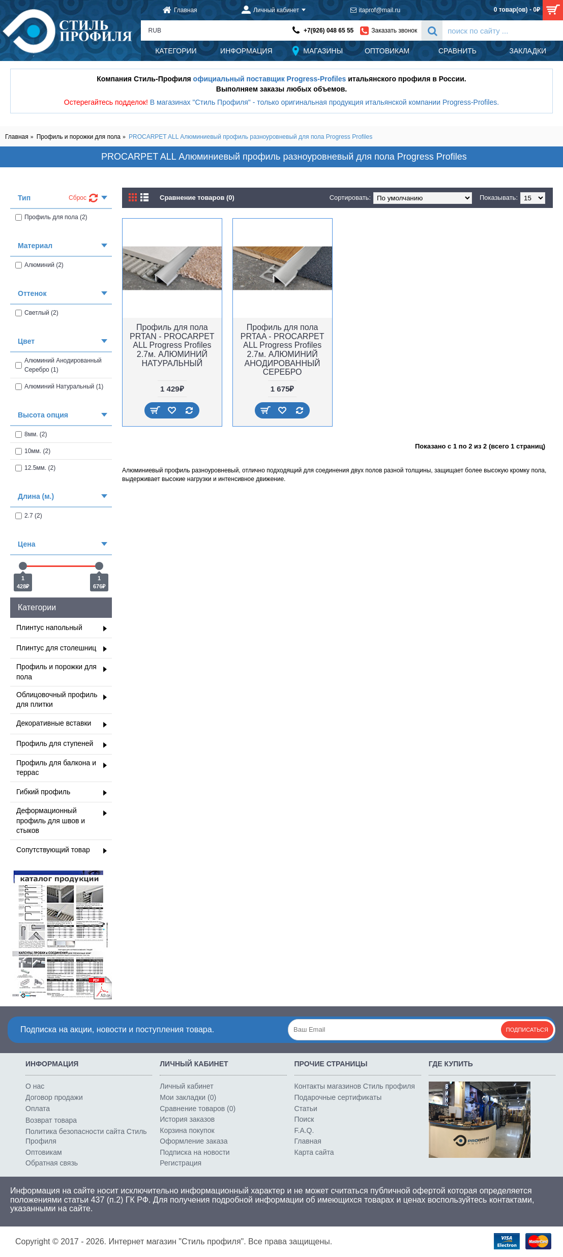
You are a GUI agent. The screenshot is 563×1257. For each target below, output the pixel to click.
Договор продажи (54, 1097)
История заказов (187, 1119)
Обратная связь (51, 1163)
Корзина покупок (187, 1130)
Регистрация (180, 1163)
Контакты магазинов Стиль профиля (354, 1086)
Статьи (305, 1108)
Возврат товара (51, 1120)
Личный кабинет (186, 1086)
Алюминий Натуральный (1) (59, 386)
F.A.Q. (304, 1130)
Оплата (37, 1108)
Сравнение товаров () (197, 1108)
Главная (16, 136)
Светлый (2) (36, 312)
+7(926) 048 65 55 (328, 30)
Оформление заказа (193, 1141)
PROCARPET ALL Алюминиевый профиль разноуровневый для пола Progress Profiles (250, 136)
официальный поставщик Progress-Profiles (269, 79)
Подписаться (527, 1030)
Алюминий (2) (39, 264)
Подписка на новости (194, 1152)
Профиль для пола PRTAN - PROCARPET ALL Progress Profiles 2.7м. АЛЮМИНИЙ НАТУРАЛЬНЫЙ (172, 345)
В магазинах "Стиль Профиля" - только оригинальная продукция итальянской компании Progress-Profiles (323, 102)
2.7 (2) (28, 515)
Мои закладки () (188, 1097)
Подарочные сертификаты (338, 1097)
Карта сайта (314, 1152)
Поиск (304, 1119)
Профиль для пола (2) (51, 217)
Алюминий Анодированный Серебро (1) (58, 365)
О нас (34, 1086)
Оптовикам (43, 1152)
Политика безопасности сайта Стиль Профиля (86, 1136)
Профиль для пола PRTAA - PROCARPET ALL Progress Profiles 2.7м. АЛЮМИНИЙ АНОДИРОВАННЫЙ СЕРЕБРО (282, 349)
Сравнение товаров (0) (197, 197)
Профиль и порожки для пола (79, 136)
